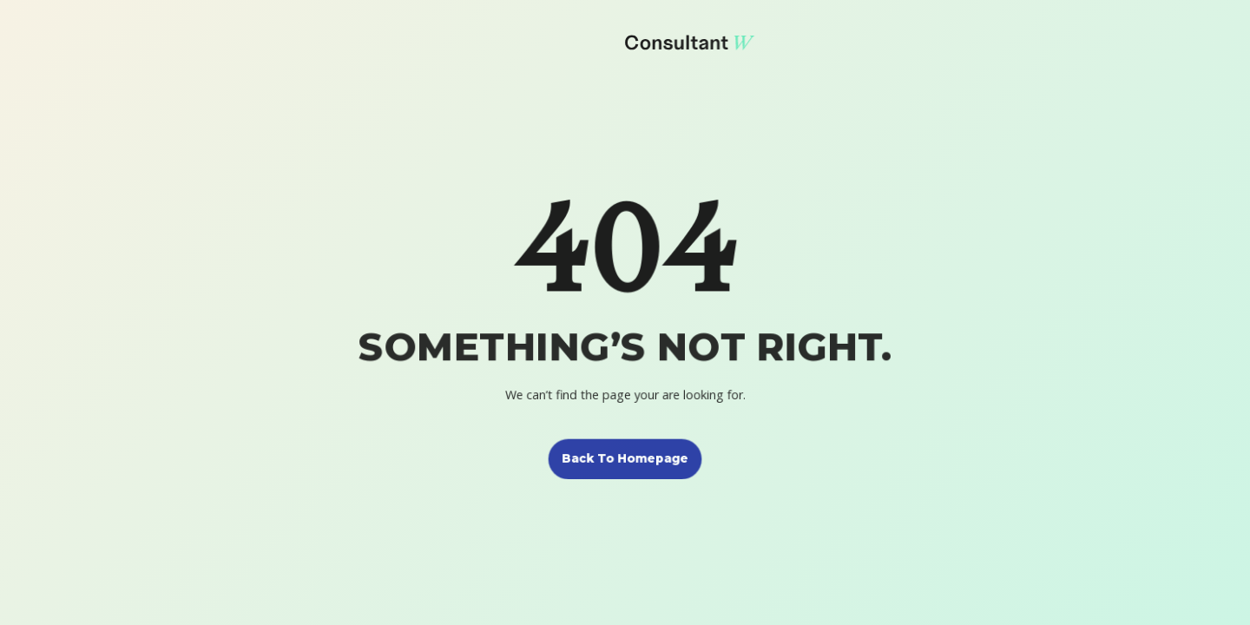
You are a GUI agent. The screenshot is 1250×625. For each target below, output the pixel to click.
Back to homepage (625, 457)
